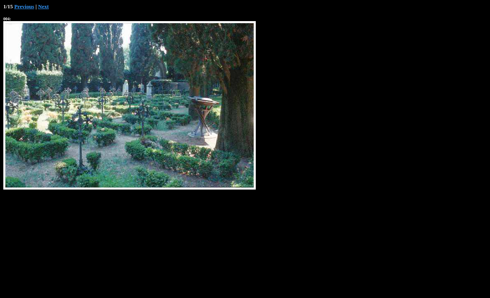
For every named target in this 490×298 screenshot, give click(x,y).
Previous (24, 6)
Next (43, 6)
